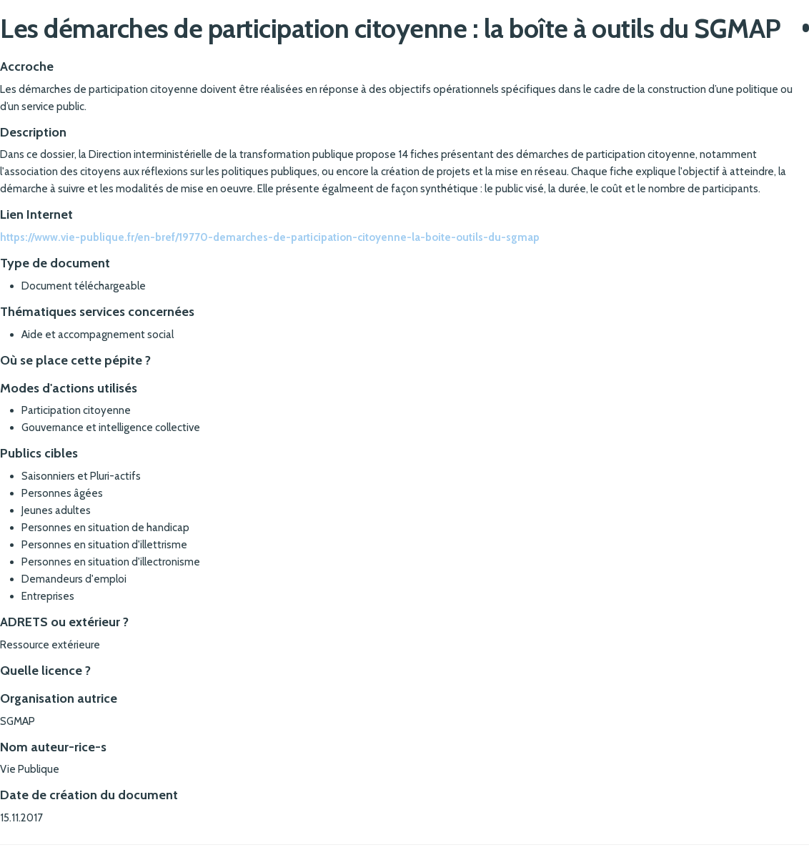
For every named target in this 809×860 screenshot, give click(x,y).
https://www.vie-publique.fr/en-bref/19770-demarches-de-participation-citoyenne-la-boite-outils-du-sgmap (270, 237)
